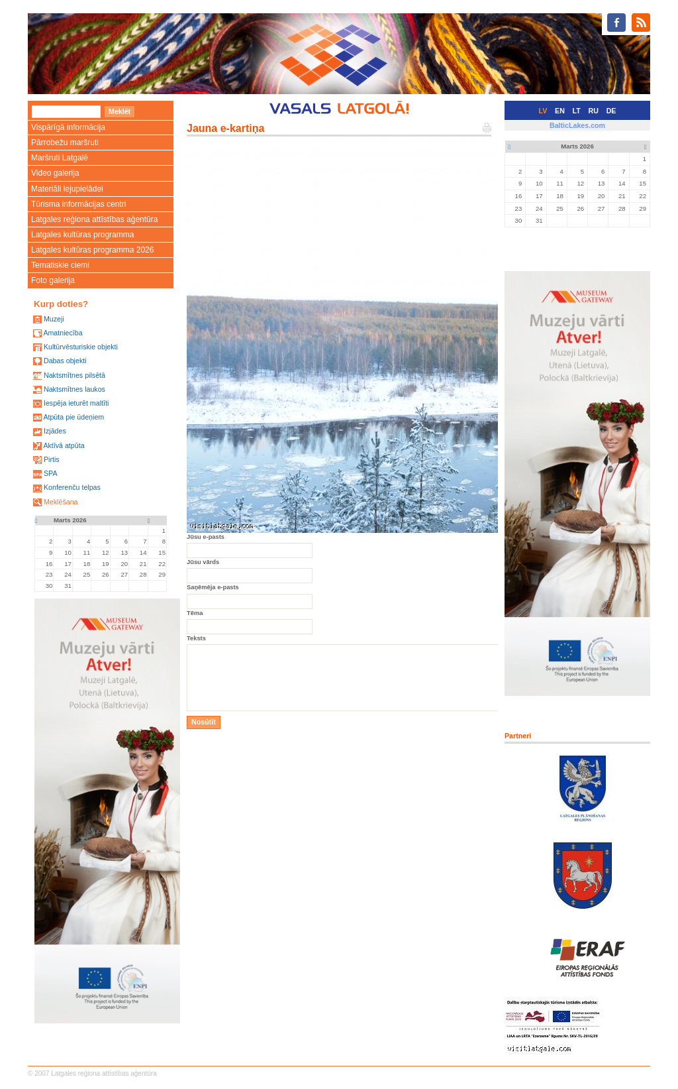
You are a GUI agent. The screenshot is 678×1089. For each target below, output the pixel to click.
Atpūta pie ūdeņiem (73, 417)
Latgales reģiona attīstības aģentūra (94, 219)
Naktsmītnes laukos (74, 389)
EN (560, 111)
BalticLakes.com (577, 125)
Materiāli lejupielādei (67, 189)
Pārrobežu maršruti (65, 142)
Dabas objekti (65, 361)
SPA (51, 473)
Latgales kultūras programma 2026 (92, 250)
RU (594, 111)
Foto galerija (53, 280)
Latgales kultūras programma (82, 234)
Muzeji (54, 319)
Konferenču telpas (72, 487)
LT (577, 111)
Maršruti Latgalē (59, 157)
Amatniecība (62, 333)
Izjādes (55, 431)
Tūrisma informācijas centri (78, 204)
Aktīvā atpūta (63, 445)
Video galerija (55, 173)
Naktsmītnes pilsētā (74, 375)
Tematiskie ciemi (60, 265)
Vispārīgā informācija (68, 127)
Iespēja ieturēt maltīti (76, 403)
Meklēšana (61, 502)
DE (611, 111)
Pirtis (52, 459)
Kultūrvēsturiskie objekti (81, 347)
